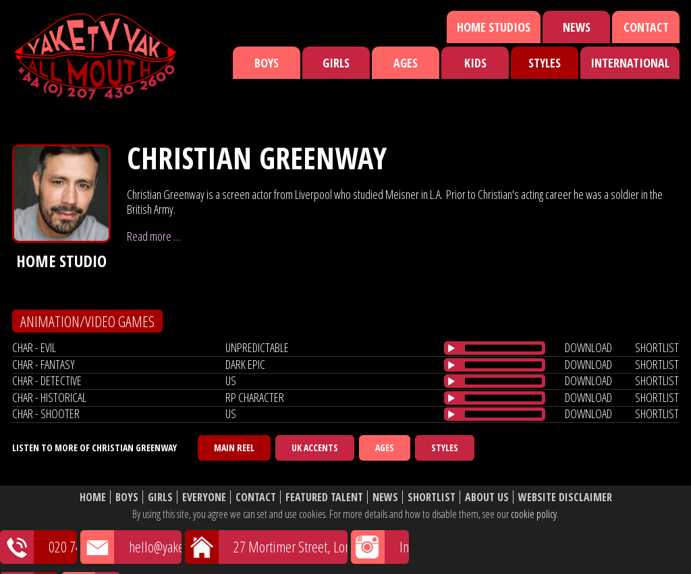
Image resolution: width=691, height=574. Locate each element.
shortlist (657, 347)
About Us (487, 497)
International (629, 63)
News (576, 27)
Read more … (154, 236)
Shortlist (431, 497)
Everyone (204, 497)
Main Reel (234, 447)
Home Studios (493, 27)
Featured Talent (324, 497)
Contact (646, 27)
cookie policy (534, 514)
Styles (544, 63)
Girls (336, 63)
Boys (266, 63)
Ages (405, 63)
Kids (475, 63)
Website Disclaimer (565, 497)
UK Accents (315, 447)
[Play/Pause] (451, 348)
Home (93, 497)
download (588, 347)
